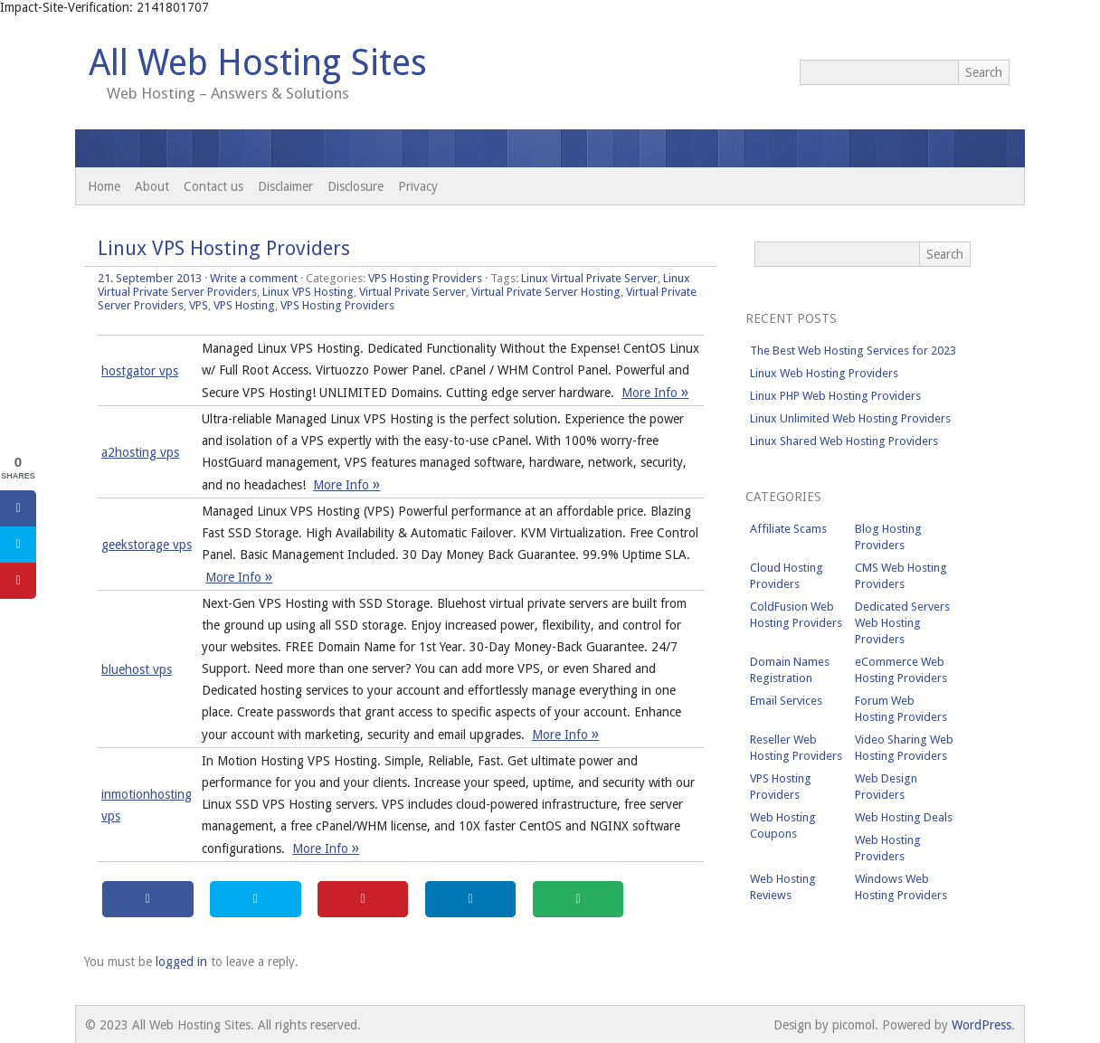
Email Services (786, 700)
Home (104, 186)
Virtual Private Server (412, 292)
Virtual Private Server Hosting (546, 292)
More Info (654, 392)
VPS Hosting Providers (425, 278)
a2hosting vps (140, 452)
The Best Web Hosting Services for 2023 (853, 350)
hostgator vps (139, 371)
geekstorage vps (146, 544)
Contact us (213, 186)
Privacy (418, 186)
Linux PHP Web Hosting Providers (835, 396)
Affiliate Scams (788, 529)
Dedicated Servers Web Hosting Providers (902, 623)
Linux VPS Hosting (308, 292)
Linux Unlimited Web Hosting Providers (850, 418)
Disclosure (355, 186)
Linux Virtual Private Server (589, 278)
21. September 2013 (150, 278)
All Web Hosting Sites (258, 63)
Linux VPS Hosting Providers (224, 248)
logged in (181, 961)
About (152, 186)
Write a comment (254, 278)
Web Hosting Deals (904, 817)
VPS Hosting (244, 305)
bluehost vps (136, 669)
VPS (198, 305)
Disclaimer (285, 186)
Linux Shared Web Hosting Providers (844, 441)
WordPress (981, 1025)
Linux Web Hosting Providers (824, 373)
